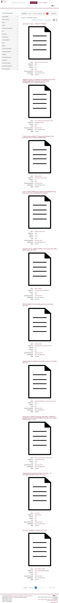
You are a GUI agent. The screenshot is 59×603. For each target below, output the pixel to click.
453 (53, 587)
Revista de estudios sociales (41, 177)
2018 (36, 574)
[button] (53, 6)
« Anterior (25, 587)
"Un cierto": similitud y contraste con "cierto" (34, 530)
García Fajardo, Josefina (40, 568)
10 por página (48, 20)
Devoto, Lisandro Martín (40, 457)
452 (50, 587)
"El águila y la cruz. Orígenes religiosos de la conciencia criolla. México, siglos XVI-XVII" (39, 249)
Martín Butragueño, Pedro (47, 120)
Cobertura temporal (6, 51)
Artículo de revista (38, 71)
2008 (36, 69)
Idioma (3, 45)
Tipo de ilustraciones (6, 57)
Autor (3, 22)
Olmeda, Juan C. (49, 457)
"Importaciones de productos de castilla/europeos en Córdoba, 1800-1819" (39, 361)
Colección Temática (6, 63)
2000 (36, 181)
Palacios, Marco (38, 176)
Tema (3, 42)
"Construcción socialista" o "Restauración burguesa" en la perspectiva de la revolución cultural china (38, 136)
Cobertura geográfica (6, 48)
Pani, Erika (37, 513)
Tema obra (4, 34)
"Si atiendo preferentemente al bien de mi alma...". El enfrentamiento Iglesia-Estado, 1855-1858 (36, 473)
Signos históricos (38, 514)
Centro (3, 25)
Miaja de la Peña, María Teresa (41, 62)
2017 (36, 463)
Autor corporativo (6, 69)
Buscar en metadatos (42, 2)
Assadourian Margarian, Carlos (41, 401)
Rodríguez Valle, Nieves (40, 231)
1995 (36, 351)
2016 (36, 126)
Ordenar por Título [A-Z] (37, 20)
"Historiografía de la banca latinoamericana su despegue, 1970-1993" (38, 304)
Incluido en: (4, 60)
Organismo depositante (7, 66)
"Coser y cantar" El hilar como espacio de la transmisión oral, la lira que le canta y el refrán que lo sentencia (39, 192)
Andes (36, 402)
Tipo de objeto (5, 16)
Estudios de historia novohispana (42, 290)
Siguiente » (35, 17)
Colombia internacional (39, 459)
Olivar (36, 64)
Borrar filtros (54, 13)
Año (3, 31)
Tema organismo (5, 40)
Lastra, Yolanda (38, 120)
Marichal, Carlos (38, 344)
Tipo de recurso (5, 19)
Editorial (4, 54)
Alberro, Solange (38, 288)
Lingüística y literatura (39, 122)
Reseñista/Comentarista (7, 28)
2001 (36, 406)
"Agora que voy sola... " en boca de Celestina (34, 24)
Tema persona (5, 37)
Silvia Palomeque (52, 401)
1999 (36, 520)
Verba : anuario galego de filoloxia (42, 570)
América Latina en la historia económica (43, 345)
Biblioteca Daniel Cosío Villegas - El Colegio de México (21, 595)
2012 (36, 238)
